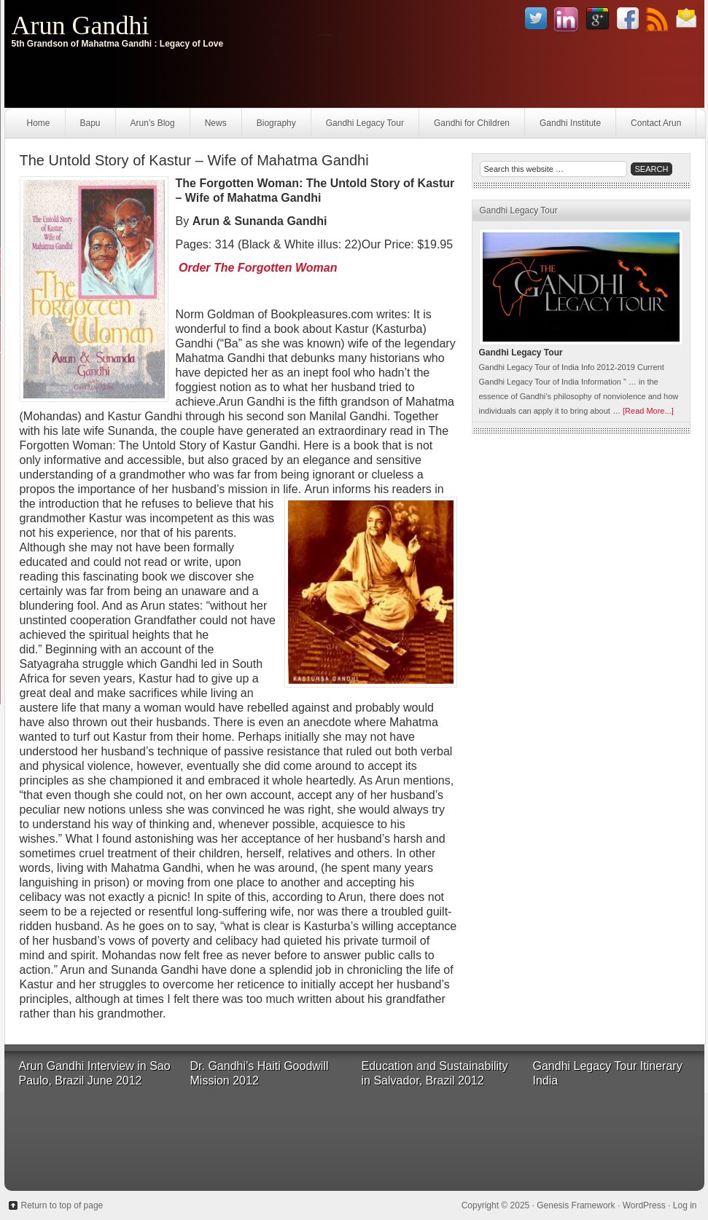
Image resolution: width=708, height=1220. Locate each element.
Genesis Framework (576, 1205)
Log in (685, 1205)
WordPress (644, 1205)
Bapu (90, 123)
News (216, 123)
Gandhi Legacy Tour (365, 123)
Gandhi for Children (472, 123)
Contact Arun (656, 123)
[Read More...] (648, 410)
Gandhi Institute (570, 123)
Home (38, 123)
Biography (276, 123)
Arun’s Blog (153, 123)
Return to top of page (62, 1205)
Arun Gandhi (80, 25)
